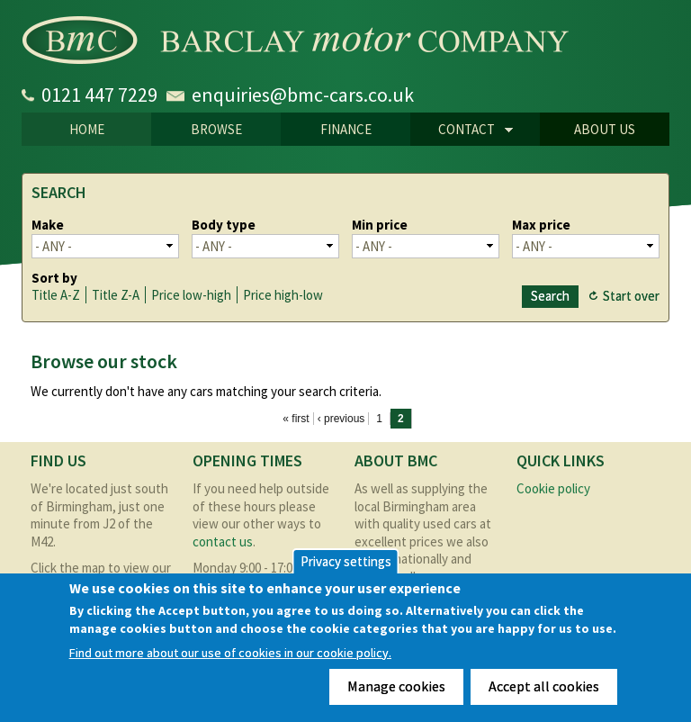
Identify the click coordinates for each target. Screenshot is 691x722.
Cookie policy (553, 488)
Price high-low (283, 294)
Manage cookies (396, 686)
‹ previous (341, 418)
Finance (346, 129)
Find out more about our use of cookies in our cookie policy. (230, 653)
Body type (224, 224)
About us (604, 129)
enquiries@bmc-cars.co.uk (303, 94)
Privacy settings (346, 561)
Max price (541, 224)
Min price (380, 224)
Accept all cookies (544, 686)
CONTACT (461, 130)
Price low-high (191, 294)
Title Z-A (115, 294)
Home (86, 129)
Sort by (54, 277)
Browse (216, 129)
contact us (223, 541)
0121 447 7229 (99, 94)
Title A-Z (55, 294)
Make (47, 224)
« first (296, 418)
